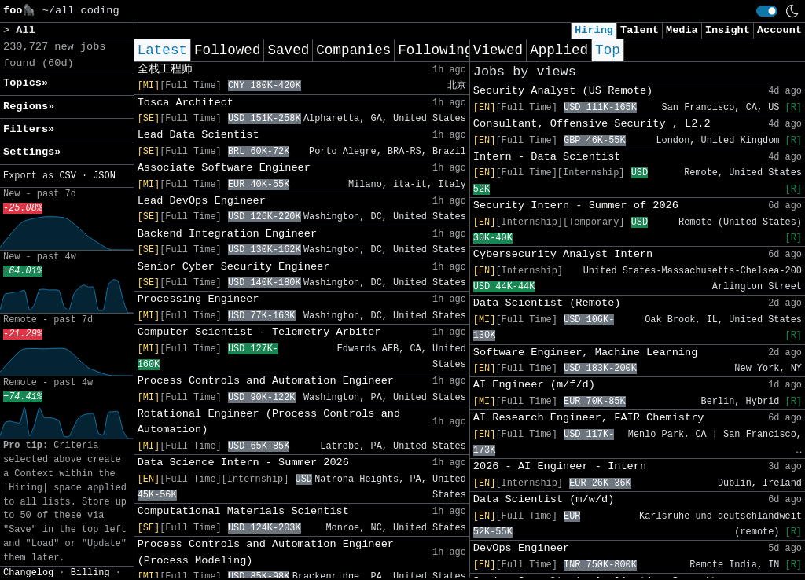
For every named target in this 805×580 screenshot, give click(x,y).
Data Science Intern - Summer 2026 (243, 462)
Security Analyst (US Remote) (562, 91)
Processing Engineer (198, 299)
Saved (288, 50)
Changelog (28, 572)
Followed (227, 50)
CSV (67, 176)
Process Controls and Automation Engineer (266, 381)
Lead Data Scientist (198, 135)
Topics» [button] (25, 83)
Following (435, 50)
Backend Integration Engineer (227, 234)
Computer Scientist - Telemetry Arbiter (259, 332)
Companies (353, 50)
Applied (559, 50)
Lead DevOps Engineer (202, 201)
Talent (639, 30)
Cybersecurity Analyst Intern (562, 254)
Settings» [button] (32, 152)
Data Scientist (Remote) (547, 303)
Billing (90, 572)
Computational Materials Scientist (243, 511)
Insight (727, 30)
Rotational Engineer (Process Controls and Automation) (269, 421)
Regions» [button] (28, 106)
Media (682, 30)
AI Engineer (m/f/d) (534, 385)
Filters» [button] (28, 129)
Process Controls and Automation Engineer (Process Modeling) (266, 552)
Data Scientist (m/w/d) (543, 499)
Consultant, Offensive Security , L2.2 (592, 124)
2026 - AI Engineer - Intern (559, 466)
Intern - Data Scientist (547, 157)
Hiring (594, 30)
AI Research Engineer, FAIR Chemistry (588, 418)
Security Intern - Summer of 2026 (575, 205)
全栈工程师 (165, 69)
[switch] (766, 11)
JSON (104, 176)
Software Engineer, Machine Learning (585, 352)
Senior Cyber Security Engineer (234, 267)
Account (779, 30)
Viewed (498, 50)
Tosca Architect (185, 102)
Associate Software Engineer (224, 168)
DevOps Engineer (521, 548)
